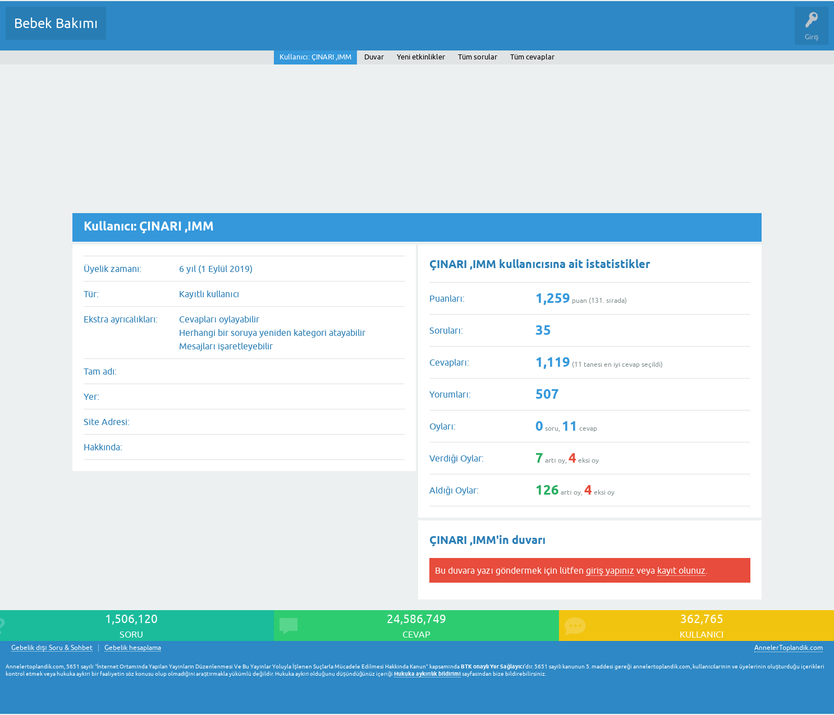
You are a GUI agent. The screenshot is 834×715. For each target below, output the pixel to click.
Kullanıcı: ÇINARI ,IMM (315, 57)
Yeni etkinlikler (421, 57)
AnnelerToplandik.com (788, 648)
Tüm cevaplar (532, 57)
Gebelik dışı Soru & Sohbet (52, 648)
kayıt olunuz (681, 570)
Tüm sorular (477, 57)
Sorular (125, 31)
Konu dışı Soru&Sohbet (390, 31)
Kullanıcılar (276, 31)
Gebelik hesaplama (132, 648)
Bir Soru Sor (323, 31)
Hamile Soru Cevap (471, 31)
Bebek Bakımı (56, 23)
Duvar (374, 57)
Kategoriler (229, 31)
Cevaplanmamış (174, 31)
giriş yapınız (610, 570)
